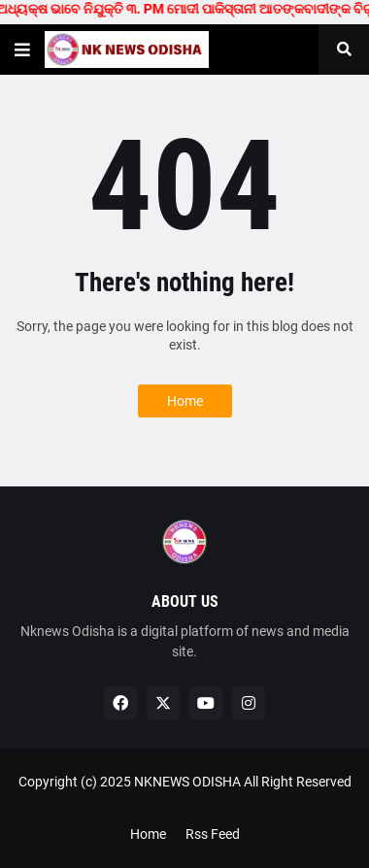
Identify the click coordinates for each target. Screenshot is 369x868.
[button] (22, 49)
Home (185, 401)
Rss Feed (212, 834)
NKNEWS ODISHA (187, 781)
